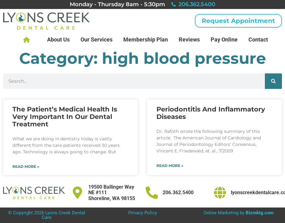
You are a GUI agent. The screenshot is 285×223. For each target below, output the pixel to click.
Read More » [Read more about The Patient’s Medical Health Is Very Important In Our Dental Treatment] (25, 166)
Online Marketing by (239, 213)
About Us (58, 39)
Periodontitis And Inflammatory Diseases (210, 112)
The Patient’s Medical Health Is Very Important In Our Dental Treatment (64, 116)
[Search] (273, 81)
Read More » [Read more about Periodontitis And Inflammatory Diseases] (169, 166)
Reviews (189, 39)
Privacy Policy (142, 213)
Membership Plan (145, 39)
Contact (258, 39)
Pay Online (224, 39)
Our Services (96, 39)
